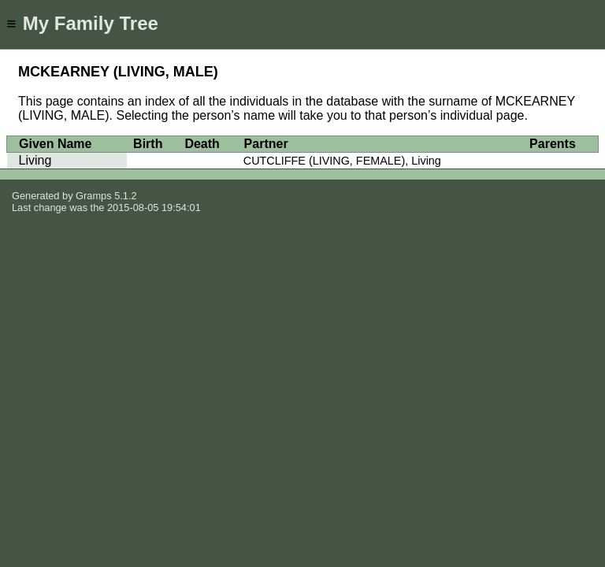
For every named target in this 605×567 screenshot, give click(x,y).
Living (35, 160)
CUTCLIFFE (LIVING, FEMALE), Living (342, 160)
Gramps (94, 196)
